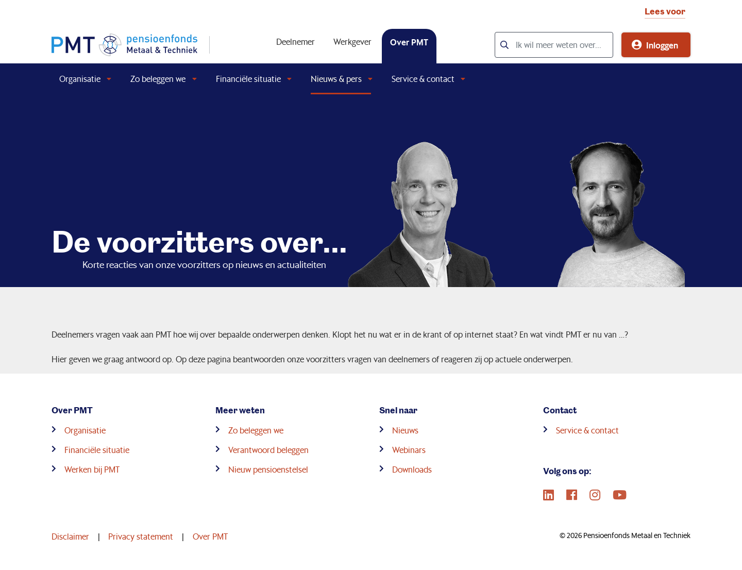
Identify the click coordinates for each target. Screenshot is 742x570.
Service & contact (423, 78)
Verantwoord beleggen (268, 449)
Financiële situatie (248, 78)
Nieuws (405, 430)
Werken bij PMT (92, 469)
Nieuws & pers (336, 78)
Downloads (412, 469)
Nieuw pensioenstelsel (268, 469)
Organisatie (79, 78)
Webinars (409, 449)
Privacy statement (140, 536)
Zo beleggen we (157, 78)
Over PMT (409, 41)
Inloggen (662, 45)
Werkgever (352, 41)
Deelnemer (295, 41)
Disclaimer (70, 536)
